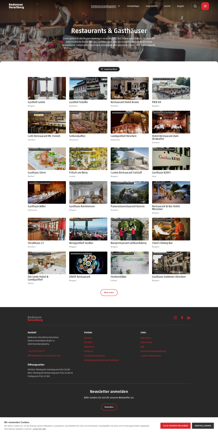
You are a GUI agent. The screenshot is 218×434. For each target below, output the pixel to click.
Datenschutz (146, 342)
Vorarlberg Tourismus (94, 355)
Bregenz (88, 338)
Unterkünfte (152, 6)
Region (180, 6)
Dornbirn (88, 342)
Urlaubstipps (133, 6)
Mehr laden (109, 292)
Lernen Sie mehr (39, 429)
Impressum (146, 338)
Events (167, 6)
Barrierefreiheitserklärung (153, 351)
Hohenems (89, 346)
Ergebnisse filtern (109, 69)
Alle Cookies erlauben (175, 426)
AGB (142, 346)
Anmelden (109, 407)
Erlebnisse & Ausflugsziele (103, 6)
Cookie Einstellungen (151, 355)
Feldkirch (88, 351)
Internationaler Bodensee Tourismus (101, 360)
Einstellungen (203, 426)
